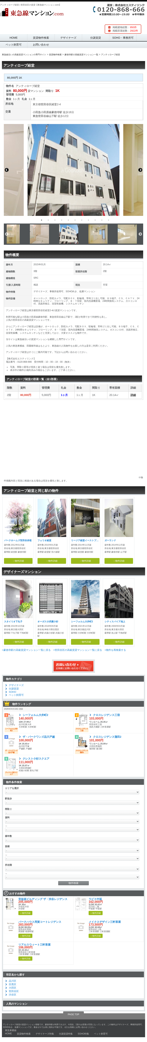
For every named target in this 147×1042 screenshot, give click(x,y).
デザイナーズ (68, 37)
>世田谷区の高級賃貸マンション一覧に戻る (77, 650)
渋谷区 (12, 994)
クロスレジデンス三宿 (106, 714)
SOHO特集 (83, 1033)
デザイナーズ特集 (45, 1033)
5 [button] (68, 220)
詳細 (133, 395)
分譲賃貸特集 (66, 1033)
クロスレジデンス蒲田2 (107, 736)
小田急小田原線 (42, 112)
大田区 (12, 987)
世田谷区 (46, 104)
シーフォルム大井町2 (35, 714)
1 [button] (41, 220)
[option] (73, 170)
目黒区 (12, 984)
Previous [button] (7, 170)
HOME (14, 37)
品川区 (12, 980)
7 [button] (82, 220)
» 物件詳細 (25, 913)
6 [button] (75, 220)
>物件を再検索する (115, 650)
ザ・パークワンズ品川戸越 (39, 736)
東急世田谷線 (41, 116)
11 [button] (108, 220)
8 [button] (88, 220)
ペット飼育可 (14, 44)
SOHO (12, 691)
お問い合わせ (41, 44)
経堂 (54, 104)
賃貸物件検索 (41, 37)
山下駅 (53, 116)
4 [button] (62, 220)
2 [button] (48, 220)
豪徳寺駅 (56, 112)
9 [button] (95, 220)
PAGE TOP (73, 1014)
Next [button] (140, 170)
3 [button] (55, 220)
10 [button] (102, 220)
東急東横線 (10, 1030)
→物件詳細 (18, 561)
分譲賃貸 (95, 37)
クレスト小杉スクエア (36, 758)
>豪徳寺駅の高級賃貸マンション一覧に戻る (26, 650)
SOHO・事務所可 (123, 37)
